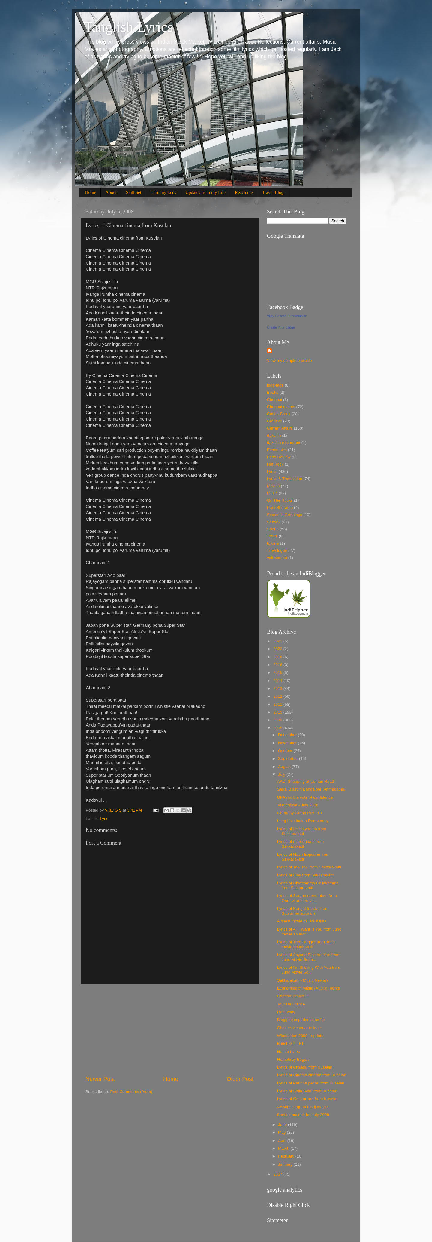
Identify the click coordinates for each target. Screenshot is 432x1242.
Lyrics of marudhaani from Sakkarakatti (300, 844)
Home (90, 192)
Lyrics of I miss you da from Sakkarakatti (301, 831)
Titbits (272, 536)
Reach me (244, 192)
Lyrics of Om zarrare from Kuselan (308, 1099)
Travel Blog (273, 192)
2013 (278, 688)
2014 (278, 680)
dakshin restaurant (283, 442)
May (282, 1132)
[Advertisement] (169, 1029)
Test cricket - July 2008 (297, 805)
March (284, 1148)
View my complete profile (289, 360)
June (283, 1124)
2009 (278, 720)
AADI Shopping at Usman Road (305, 781)
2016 (278, 664)
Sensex (273, 522)
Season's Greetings (284, 514)
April (282, 1140)
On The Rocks (280, 500)
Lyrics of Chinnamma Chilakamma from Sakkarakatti (308, 885)
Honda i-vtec (288, 1051)
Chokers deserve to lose (299, 1028)
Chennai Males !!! (293, 996)
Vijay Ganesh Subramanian (287, 316)
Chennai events (281, 407)
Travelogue (277, 550)
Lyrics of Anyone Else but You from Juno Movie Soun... (308, 957)
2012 (278, 696)
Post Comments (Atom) (131, 1091)
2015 (278, 672)
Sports (273, 529)
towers (273, 543)
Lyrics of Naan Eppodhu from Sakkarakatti (303, 856)
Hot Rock (275, 464)
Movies (273, 486)
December (288, 735)
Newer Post (100, 1079)
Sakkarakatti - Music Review (302, 980)
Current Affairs (280, 428)
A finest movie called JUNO (301, 921)
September (288, 758)
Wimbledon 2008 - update (300, 1035)
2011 (278, 704)
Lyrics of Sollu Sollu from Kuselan (307, 1091)
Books (272, 392)
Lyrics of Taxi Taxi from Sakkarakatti (309, 867)
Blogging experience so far (301, 1019)
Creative (274, 421)
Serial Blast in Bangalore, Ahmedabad (311, 789)
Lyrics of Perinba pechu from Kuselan (310, 1083)
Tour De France (291, 1004)
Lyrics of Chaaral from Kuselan (304, 1067)
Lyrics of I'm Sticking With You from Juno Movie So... (308, 969)
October (286, 750)
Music (272, 493)
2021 (278, 641)
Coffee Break (279, 413)
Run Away (286, 1012)
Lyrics (105, 818)
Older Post (240, 1079)
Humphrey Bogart (293, 1059)
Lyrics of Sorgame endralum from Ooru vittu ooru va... (307, 898)
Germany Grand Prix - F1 (300, 813)
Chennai (274, 399)
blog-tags (275, 385)
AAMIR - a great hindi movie (302, 1107)
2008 (278, 728)
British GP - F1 (290, 1043)
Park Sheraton (280, 507)
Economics (277, 450)
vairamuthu (277, 557)
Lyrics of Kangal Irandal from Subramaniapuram (302, 911)
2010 (278, 712)
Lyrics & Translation (284, 478)
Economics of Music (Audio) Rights (308, 988)
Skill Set (133, 192)
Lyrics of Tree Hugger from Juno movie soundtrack (306, 944)
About (111, 192)
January (286, 1164)
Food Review (279, 457)
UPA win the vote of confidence (305, 797)
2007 (278, 1174)
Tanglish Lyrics (128, 27)
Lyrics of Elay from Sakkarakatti (305, 875)
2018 (278, 657)
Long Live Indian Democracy (302, 820)
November (288, 743)
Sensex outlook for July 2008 (303, 1114)
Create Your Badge (281, 327)
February (287, 1156)
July (282, 774)
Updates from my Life (205, 192)
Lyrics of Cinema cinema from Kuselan (311, 1075)
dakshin (274, 435)
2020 (278, 649)
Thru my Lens (163, 192)
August (285, 766)
